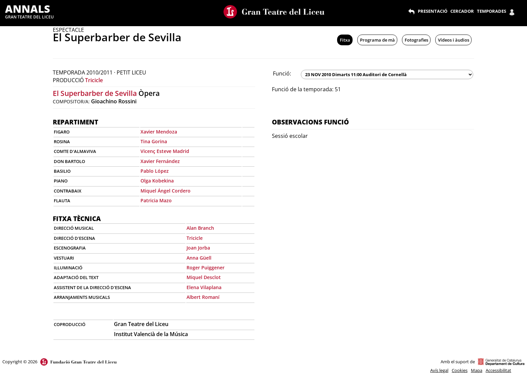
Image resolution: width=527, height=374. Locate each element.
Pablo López (154, 171)
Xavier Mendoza (158, 131)
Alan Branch (200, 228)
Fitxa (345, 40)
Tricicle (94, 80)
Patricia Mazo (156, 200)
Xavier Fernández (160, 161)
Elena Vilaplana (204, 287)
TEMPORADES (491, 11)
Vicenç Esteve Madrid (164, 151)
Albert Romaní (203, 297)
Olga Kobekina (157, 180)
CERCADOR (462, 11)
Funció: (282, 73)
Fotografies (416, 40)
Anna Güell (199, 258)
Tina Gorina (153, 141)
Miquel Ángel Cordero (165, 191)
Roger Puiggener (206, 267)
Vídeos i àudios (453, 40)
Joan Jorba (198, 248)
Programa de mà (377, 40)
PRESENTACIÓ (432, 11)
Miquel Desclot (204, 277)
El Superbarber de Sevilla (95, 93)
